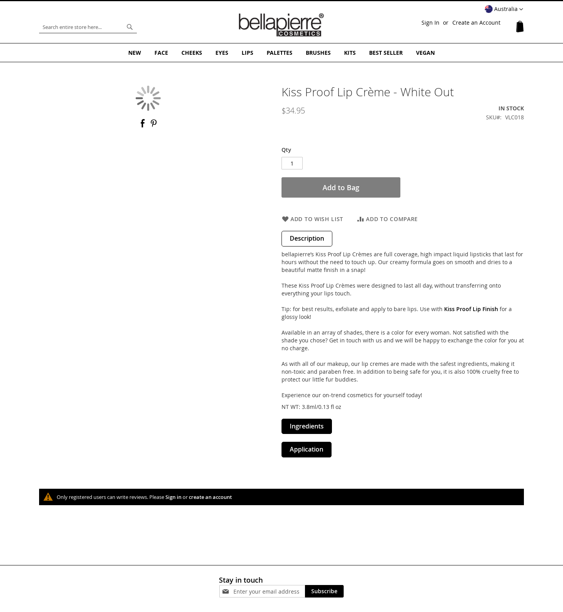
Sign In (430, 22)
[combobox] (88, 27)
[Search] (130, 27)
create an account (210, 496)
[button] (504, 9)
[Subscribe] (324, 591)
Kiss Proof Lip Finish (471, 309)
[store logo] (281, 25)
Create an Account (476, 22)
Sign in (173, 496)
